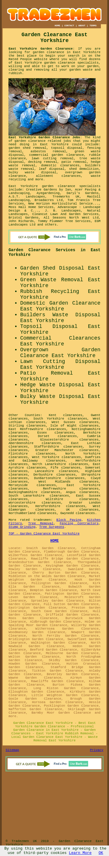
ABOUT (81, 25)
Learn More (80, 853)
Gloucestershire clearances (69, 439)
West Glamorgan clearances (54, 507)
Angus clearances (82, 492)
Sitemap (12, 750)
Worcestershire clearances (34, 502)
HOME (57, 25)
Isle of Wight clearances (74, 425)
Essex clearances (55, 432)
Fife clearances (65, 467)
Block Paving (68, 520)
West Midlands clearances (69, 481)
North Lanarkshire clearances (60, 464)
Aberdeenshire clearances (34, 443)
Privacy (96, 750)
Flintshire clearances (31, 453)
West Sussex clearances (75, 422)
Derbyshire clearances (54, 474)
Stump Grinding (21, 527)
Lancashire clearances (56, 471)
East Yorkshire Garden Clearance (40, 48)
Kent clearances (65, 415)
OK (101, 853)
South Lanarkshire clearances (38, 495)
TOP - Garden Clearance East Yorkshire (43, 533)
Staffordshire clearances (58, 446)
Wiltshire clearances (72, 499)
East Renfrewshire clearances (37, 429)
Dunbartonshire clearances (59, 478)
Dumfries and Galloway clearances (54, 458)
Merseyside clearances (32, 485)
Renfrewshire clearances (71, 488)
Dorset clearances (57, 436)
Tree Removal (40, 523)
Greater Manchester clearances (67, 450)
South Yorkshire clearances (60, 418)
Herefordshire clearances (60, 506)
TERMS (93, 25)
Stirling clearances (27, 425)
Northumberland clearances (32, 513)
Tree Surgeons (51, 527)
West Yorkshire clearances (56, 457)
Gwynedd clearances (77, 513)
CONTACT (69, 25)
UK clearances (82, 509)
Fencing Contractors (79, 523)
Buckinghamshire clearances (34, 492)
